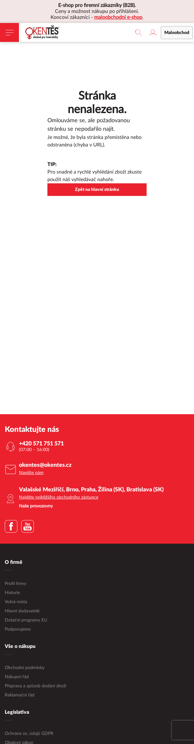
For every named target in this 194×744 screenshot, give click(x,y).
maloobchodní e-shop (118, 17)
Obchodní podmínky (25, 668)
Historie (12, 593)
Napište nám (31, 473)
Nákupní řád (17, 677)
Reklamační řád (19, 695)
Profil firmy (15, 583)
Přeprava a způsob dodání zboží (35, 686)
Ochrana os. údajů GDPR (29, 733)
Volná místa (16, 602)
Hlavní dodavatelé (22, 611)
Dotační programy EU (26, 620)
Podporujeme (18, 629)
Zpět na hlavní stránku (97, 189)
